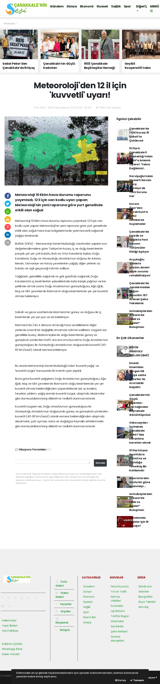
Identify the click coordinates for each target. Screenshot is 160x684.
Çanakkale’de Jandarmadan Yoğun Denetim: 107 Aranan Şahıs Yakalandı (139, 293)
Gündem (57, 6)
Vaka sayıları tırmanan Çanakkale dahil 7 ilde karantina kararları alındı (140, 433)
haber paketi (8, 680)
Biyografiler (146, 597)
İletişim (62, 630)
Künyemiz (61, 620)
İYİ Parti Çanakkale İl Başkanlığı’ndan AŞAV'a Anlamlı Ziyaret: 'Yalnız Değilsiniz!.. (140, 158)
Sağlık (116, 6)
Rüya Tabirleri (147, 602)
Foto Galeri (61, 584)
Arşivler (63, 611)
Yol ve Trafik (119, 591)
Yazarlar (63, 604)
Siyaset (102, 6)
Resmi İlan (89, 617)
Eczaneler (117, 606)
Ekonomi (86, 6)
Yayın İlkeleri (9, 626)
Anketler (144, 591)
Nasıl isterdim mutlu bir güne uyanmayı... (139, 482)
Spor (127, 6)
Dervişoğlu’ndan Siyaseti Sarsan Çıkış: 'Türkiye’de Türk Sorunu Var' (141, 186)
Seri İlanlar (117, 626)
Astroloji (143, 607)
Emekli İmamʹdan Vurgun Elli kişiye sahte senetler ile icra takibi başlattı (137, 375)
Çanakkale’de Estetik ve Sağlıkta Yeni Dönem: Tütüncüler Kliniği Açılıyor (139, 242)
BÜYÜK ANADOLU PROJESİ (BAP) (139, 351)
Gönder (100, 462)
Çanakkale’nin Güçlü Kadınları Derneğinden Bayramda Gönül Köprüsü (139, 405)
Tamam (137, 680)
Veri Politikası (10, 631)
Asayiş (87, 622)
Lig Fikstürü (118, 611)
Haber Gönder (11, 654)
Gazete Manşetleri (117, 639)
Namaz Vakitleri (116, 599)
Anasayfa (10, 23)
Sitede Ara (145, 586)
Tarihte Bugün (120, 616)
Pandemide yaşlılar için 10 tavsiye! (139, 522)
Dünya (72, 6)
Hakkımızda (9, 620)
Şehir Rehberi (119, 631)
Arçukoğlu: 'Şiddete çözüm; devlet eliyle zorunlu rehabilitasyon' (140, 267)
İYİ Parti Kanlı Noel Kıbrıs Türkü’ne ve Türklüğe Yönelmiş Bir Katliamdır (138, 460)
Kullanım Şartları (12, 644)
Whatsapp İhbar (12, 649)
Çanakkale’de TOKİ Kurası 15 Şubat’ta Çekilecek (139, 134)
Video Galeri (62, 595)
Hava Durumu (120, 586)
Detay (120, 680)
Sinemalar (117, 621)
